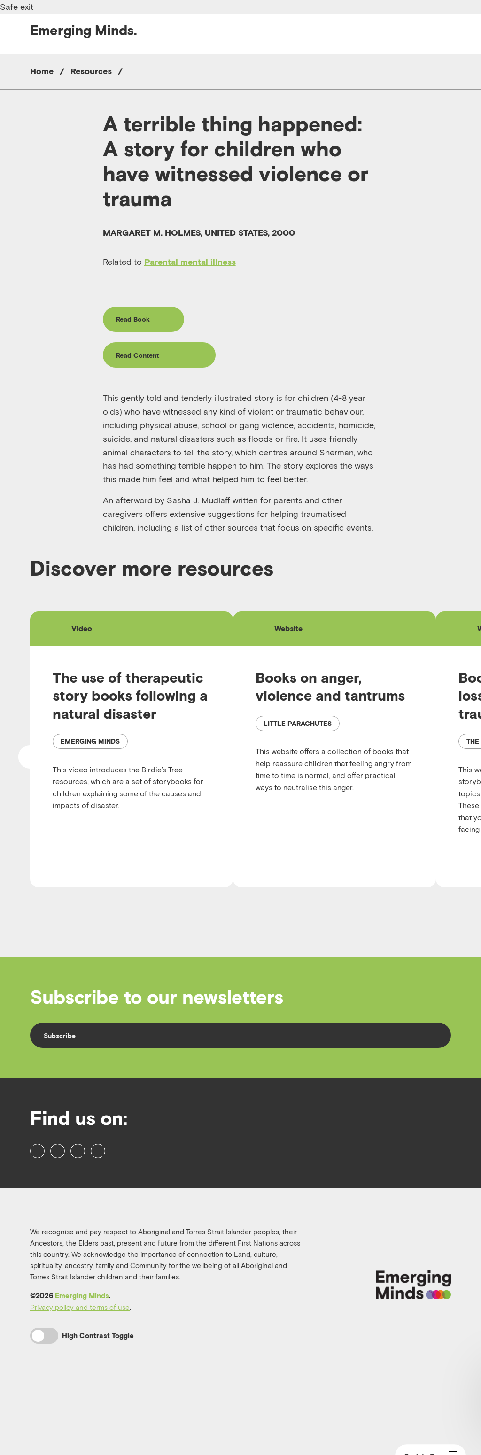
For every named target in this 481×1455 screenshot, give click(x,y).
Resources (91, 71)
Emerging (83, 30)
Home (42, 71)
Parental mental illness (190, 262)
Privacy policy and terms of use (80, 1369)
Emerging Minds (82, 1358)
